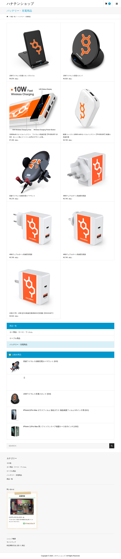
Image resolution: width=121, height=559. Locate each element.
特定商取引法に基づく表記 (16, 545)
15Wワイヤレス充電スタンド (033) (37, 394)
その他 (9, 463)
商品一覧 (10, 479)
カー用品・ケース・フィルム (21, 332)
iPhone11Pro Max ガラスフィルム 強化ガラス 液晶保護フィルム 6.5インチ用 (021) (56, 410)
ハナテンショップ (20, 4)
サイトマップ (11, 542)
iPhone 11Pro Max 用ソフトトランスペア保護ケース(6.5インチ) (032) (50, 426)
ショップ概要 (11, 539)
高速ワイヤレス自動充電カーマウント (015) (40, 361)
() (24, 378)
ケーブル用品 (15, 338)
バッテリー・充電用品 (18, 344)
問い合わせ (10, 489)
